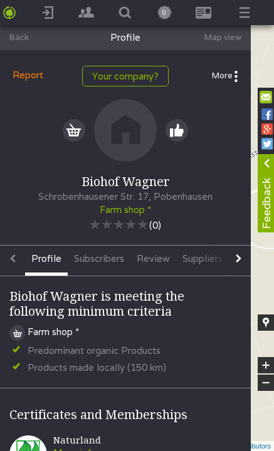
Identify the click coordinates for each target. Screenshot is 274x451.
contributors (253, 446)
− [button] (265, 383)
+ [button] (266, 365)
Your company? (125, 76)
